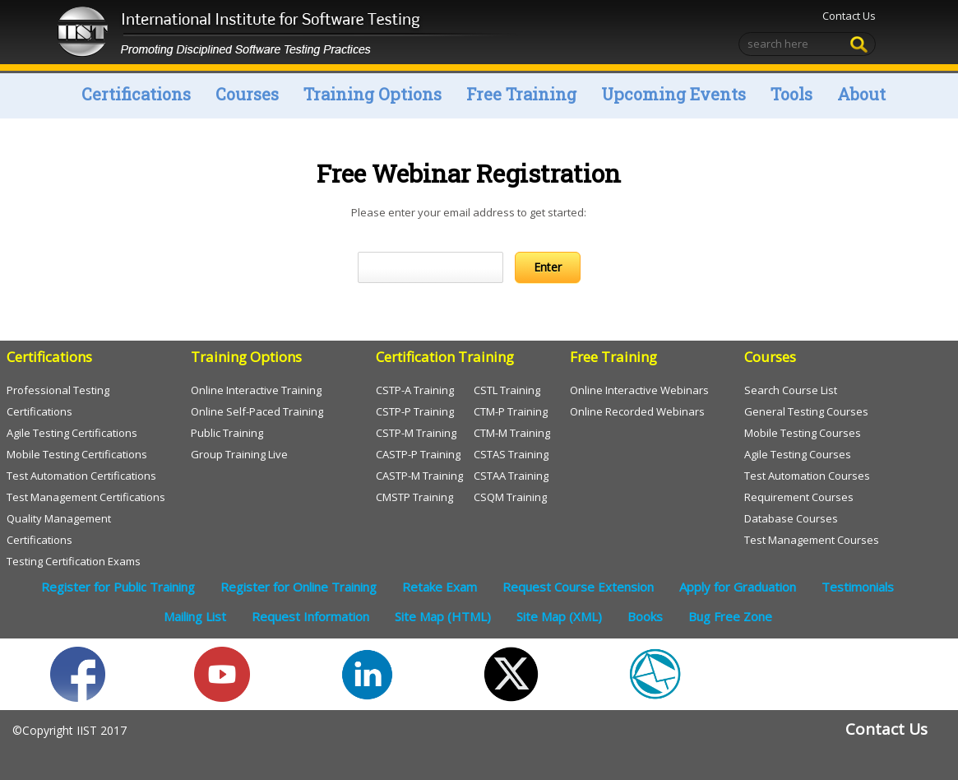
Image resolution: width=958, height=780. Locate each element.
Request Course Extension (578, 586)
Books (645, 616)
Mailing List (195, 616)
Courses (247, 93)
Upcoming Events (673, 93)
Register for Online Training (298, 586)
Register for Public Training (118, 586)
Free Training (521, 93)
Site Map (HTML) (443, 616)
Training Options (372, 93)
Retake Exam (439, 586)
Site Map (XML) (559, 616)
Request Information (310, 616)
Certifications (136, 93)
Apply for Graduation (737, 586)
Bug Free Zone (730, 616)
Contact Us (849, 15)
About (861, 93)
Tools (791, 93)
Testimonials (857, 586)
